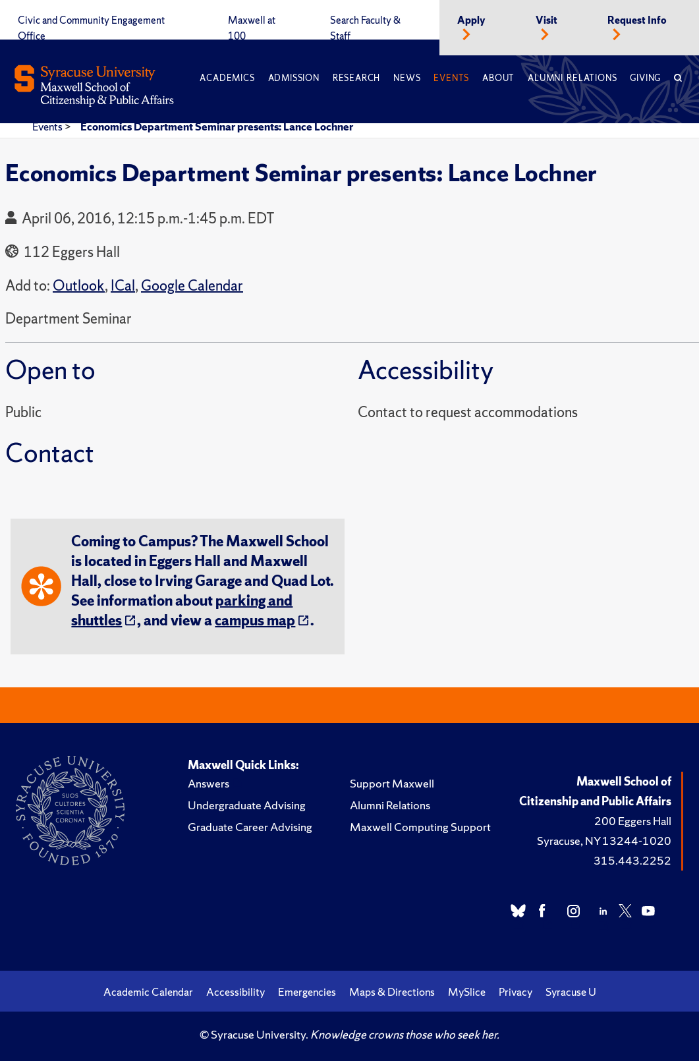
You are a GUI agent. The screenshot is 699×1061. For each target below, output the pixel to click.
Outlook (79, 285)
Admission (294, 78)
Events (451, 78)
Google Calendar (192, 285)
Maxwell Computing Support (420, 826)
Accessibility (235, 992)
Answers (208, 783)
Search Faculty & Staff (365, 28)
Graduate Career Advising (250, 826)
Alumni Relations (572, 78)
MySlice (467, 992)
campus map (255, 620)
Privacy (515, 992)
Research (356, 78)
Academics (227, 78)
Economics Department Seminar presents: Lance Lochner (216, 126)
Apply (471, 20)
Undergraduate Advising (247, 805)
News (406, 78)
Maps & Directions (392, 992)
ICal (123, 285)
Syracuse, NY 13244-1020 (604, 840)
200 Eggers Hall (632, 820)
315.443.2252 (632, 860)
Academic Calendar (148, 992)
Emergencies (307, 992)
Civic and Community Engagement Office (91, 28)
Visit (546, 20)
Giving (645, 78)
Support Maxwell (392, 783)
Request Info (637, 20)
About (498, 78)
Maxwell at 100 (251, 28)
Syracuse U (570, 992)
